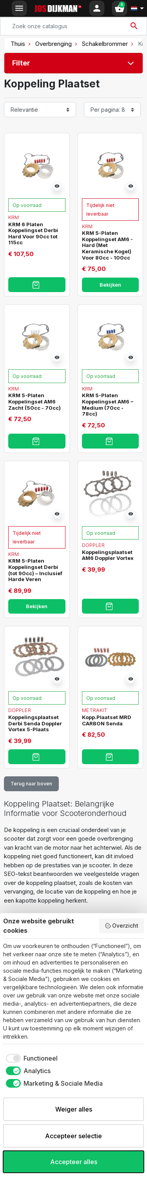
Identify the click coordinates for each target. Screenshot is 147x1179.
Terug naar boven (31, 784)
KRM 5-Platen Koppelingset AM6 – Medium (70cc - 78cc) (107, 404)
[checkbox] (30, 1058)
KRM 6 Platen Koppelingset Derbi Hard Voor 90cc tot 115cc (33, 233)
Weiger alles (73, 1109)
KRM (13, 217)
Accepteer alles (73, 1162)
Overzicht (122, 925)
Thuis (18, 43)
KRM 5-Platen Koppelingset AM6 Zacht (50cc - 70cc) (34, 401)
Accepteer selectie (73, 1136)
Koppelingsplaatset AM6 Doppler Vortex (108, 555)
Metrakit (94, 710)
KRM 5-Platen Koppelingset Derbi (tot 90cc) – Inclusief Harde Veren (35, 570)
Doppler (93, 545)
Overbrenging (53, 43)
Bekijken (110, 285)
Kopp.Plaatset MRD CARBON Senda (106, 720)
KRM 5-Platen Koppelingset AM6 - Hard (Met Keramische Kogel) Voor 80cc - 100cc (107, 245)
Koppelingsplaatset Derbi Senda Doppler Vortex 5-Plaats (35, 723)
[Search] (73, 26)
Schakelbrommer (105, 43)
